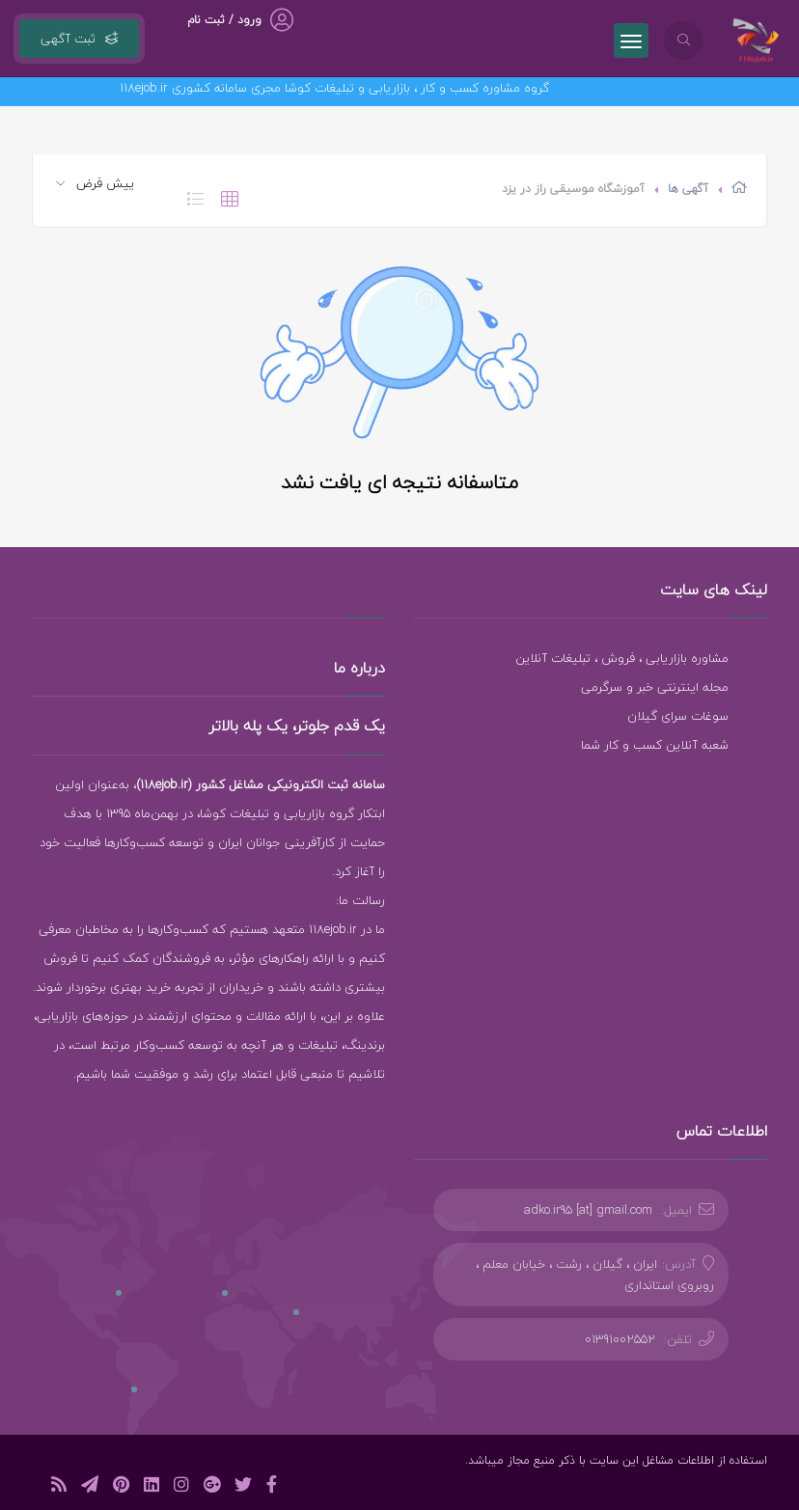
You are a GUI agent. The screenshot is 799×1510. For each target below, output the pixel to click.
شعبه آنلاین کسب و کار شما (655, 744)
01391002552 (620, 1339)
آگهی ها (688, 188)
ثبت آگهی (79, 38)
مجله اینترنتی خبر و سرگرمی (655, 687)
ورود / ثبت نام (224, 20)
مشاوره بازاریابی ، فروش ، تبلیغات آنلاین (622, 658)
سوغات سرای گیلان (678, 716)
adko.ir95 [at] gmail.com (588, 1210)
